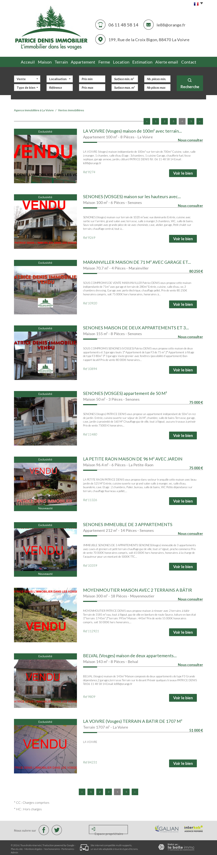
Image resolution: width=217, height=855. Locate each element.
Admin (14, 850)
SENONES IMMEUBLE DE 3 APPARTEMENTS (127, 522)
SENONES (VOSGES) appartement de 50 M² (125, 391)
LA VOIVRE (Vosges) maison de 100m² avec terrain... (132, 128)
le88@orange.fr (171, 24)
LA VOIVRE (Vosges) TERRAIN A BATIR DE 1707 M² (132, 719)
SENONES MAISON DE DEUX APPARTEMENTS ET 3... (136, 325)
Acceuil (23, 61)
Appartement (84, 61)
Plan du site (17, 846)
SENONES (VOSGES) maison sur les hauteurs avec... (132, 194)
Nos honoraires (52, 846)
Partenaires (68, 846)
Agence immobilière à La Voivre (34, 108)
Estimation (147, 61)
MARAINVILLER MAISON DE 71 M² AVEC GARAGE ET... (137, 260)
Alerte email (171, 61)
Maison (42, 61)
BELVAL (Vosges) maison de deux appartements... (130, 653)
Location (125, 61)
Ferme (106, 61)
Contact (193, 61)
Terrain (61, 61)
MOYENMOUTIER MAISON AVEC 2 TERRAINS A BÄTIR (137, 587)
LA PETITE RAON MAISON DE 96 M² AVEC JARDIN (132, 456)
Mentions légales (33, 846)
